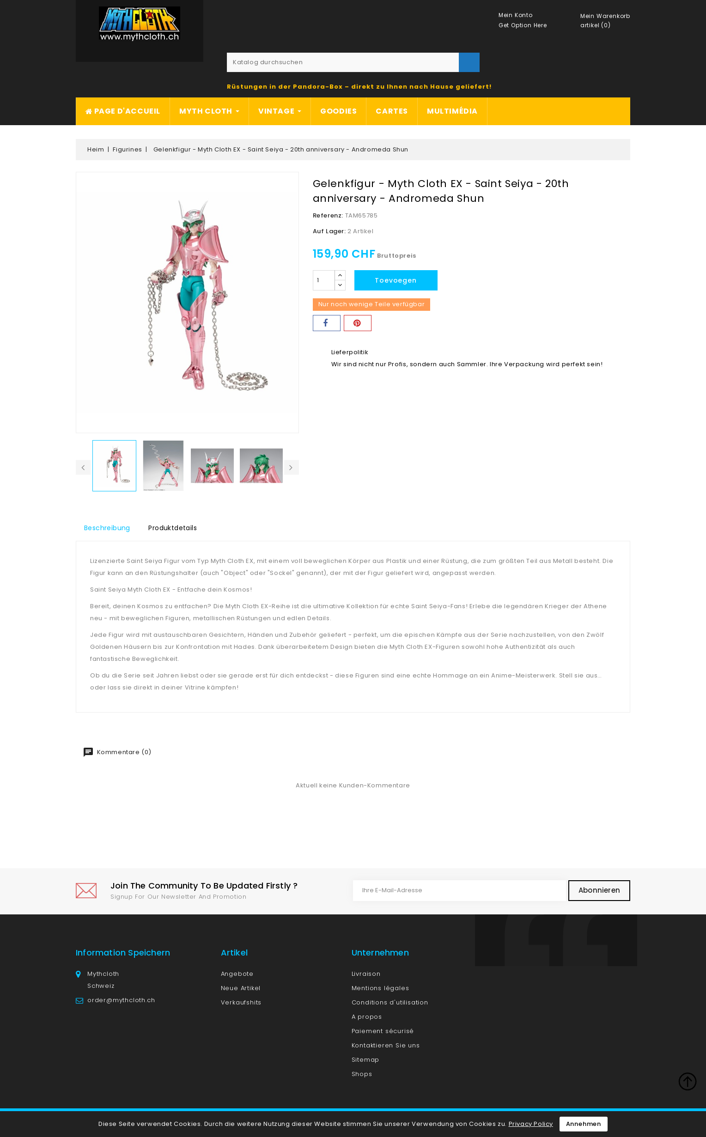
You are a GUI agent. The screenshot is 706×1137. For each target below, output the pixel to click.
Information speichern (123, 952)
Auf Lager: (329, 231)
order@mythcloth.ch (121, 1000)
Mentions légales (380, 988)
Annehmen (583, 1123)
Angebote (237, 973)
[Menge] (324, 280)
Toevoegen (395, 280)
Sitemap (366, 1059)
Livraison (366, 973)
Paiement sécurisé (383, 1031)
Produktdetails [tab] (172, 527)
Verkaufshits (241, 1002)
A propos (367, 1016)
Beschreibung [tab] (107, 527)
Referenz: (328, 215)
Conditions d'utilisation (390, 1002)
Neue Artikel (241, 988)
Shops (362, 1074)
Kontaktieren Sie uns (386, 1045)
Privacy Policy (531, 1123)
